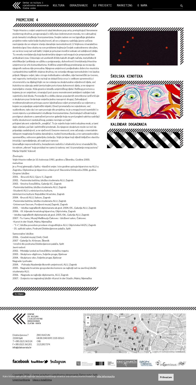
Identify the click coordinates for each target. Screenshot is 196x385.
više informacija (106, 376)
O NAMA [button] (142, 5)
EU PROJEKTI (102, 5)
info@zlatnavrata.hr (22, 347)
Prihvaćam (166, 377)
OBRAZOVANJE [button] (79, 5)
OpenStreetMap (168, 352)
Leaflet (155, 352)
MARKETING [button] (124, 5)
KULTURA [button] (59, 5)
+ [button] (88, 318)
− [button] (88, 323)
